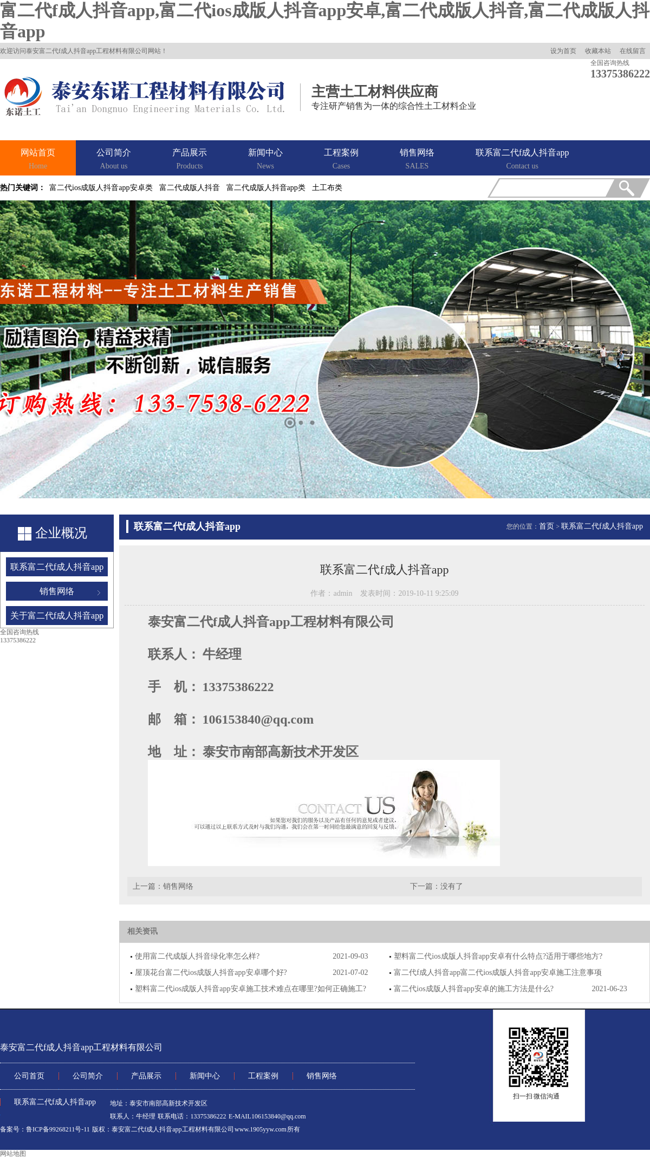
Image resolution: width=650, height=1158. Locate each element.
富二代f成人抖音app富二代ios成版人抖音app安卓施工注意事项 (497, 972)
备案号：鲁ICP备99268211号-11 (45, 1129)
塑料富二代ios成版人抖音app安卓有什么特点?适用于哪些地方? (498, 956)
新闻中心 (265, 160)
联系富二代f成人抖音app (522, 160)
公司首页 (29, 1076)
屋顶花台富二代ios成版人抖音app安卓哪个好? (211, 972)
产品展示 (189, 160)
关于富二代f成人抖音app (56, 615)
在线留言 (633, 51)
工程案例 (341, 160)
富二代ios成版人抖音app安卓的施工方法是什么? (474, 989)
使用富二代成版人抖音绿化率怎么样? (197, 956)
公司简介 (113, 160)
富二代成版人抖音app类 (266, 188)
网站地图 (13, 1153)
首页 (546, 526)
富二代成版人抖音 (189, 188)
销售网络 (417, 160)
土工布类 (327, 188)
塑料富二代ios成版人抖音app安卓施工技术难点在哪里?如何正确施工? (250, 989)
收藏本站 (598, 51)
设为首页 (563, 51)
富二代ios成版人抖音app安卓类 (101, 188)
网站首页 (38, 160)
